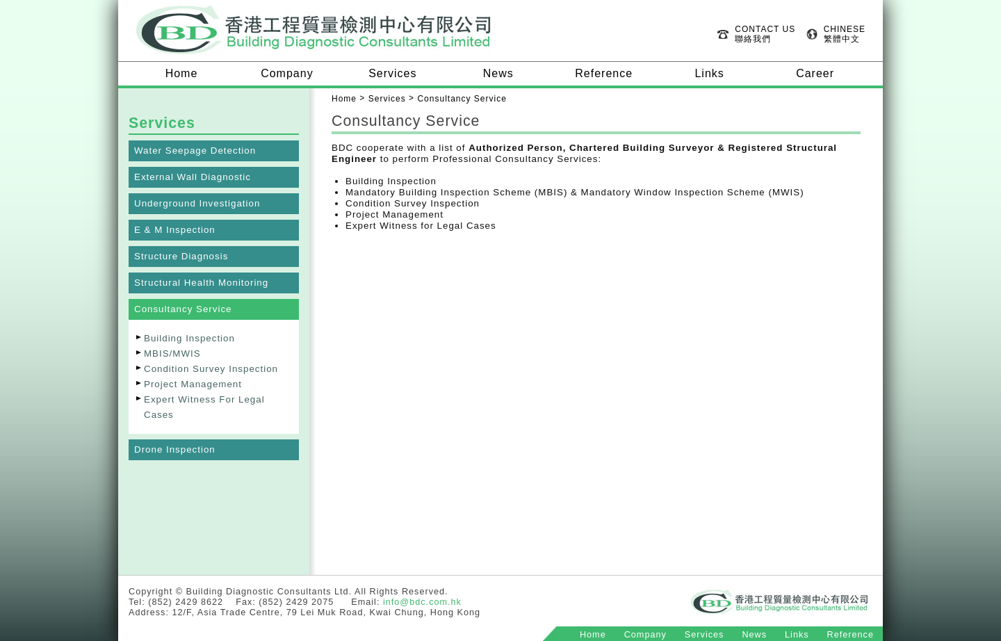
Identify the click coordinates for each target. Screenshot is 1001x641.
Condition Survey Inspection (211, 369)
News (498, 73)
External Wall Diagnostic (192, 177)
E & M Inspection (174, 230)
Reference (604, 73)
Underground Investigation (197, 203)
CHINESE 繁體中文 (844, 34)
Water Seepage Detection (195, 150)
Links (709, 73)
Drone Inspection (174, 449)
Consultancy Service (183, 309)
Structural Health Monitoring (201, 282)
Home (181, 73)
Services (392, 73)
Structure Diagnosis (181, 256)
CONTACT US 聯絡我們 (765, 34)
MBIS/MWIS (172, 353)
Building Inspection (189, 338)
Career (815, 73)
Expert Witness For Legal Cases (204, 407)
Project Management (193, 384)
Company (287, 73)
